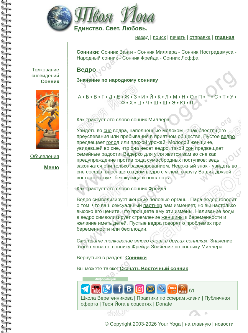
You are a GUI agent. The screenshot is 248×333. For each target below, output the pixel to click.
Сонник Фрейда (140, 58)
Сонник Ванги (117, 52)
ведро (228, 136)
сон (189, 148)
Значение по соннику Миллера (187, 247)
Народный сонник (97, 58)
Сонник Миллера (157, 52)
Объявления (44, 156)
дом (139, 172)
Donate (164, 304)
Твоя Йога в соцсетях (127, 304)
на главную (198, 324)
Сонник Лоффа (180, 58)
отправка (200, 37)
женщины (172, 217)
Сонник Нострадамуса (207, 52)
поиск (159, 37)
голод (112, 142)
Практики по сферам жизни (169, 298)
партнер (152, 205)
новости (224, 324)
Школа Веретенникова (107, 298)
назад (142, 37)
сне (107, 130)
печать (177, 37)
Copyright (121, 324)
